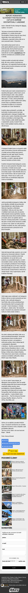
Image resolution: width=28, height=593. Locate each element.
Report (24, 25)
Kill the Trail (4, 585)
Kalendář (4, 579)
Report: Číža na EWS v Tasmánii (14, 486)
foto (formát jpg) (14, 558)
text (3, 549)
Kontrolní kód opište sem (14, 562)
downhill (5, 440)
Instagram (16, 582)
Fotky (16, 577)
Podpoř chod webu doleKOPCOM (15, 454)
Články (12, 577)
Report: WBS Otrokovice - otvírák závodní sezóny (13, 470)
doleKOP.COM (5, 577)
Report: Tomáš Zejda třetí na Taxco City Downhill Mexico (13, 511)
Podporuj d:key (5, 580)
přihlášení (5, 534)
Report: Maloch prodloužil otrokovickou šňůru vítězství (13, 462)
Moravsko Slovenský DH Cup (11, 443)
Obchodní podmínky (16, 580)
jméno (4, 537)
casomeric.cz (18, 52)
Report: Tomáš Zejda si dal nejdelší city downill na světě (13, 519)
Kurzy (24, 577)
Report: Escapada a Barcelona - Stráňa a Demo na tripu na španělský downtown (14, 495)
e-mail (4, 543)
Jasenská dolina (7, 446)
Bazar (20, 577)
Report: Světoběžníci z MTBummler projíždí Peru (12, 503)
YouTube (10, 582)
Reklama (10, 579)
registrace (11, 534)
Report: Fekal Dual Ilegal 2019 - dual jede (14, 478)
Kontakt (16, 579)
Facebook (4, 582)
